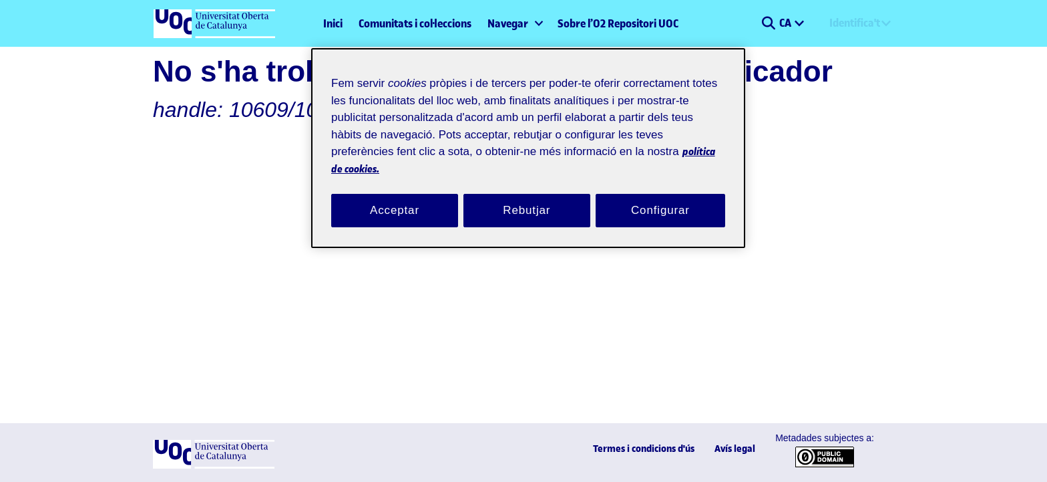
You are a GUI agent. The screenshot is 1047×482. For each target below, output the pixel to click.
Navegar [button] (507, 23)
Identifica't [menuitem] (854, 22)
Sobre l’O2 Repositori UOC (618, 23)
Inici (333, 23)
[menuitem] (514, 23)
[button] (768, 23)
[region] (528, 140)
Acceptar (394, 194)
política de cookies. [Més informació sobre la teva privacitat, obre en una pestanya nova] (476, 152)
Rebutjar (526, 194)
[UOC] (213, 465)
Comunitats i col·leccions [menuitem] (415, 23)
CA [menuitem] (786, 22)
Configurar (660, 194)
